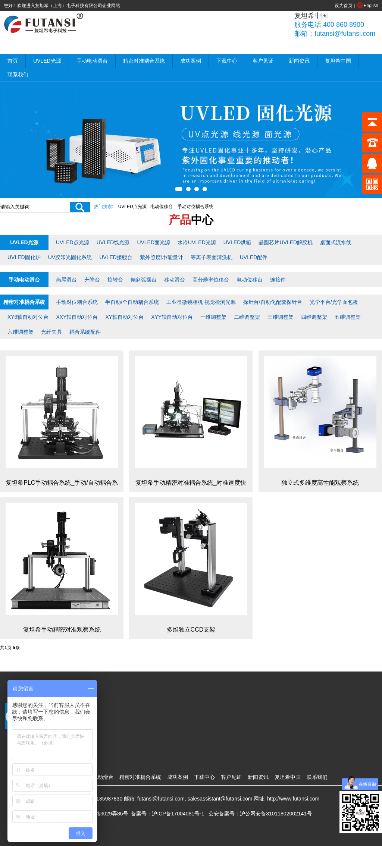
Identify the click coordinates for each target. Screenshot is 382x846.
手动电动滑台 (92, 61)
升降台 (92, 280)
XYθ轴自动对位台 (27, 317)
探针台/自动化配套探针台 (272, 302)
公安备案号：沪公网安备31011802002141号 (260, 814)
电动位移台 (161, 206)
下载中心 (226, 61)
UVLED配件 (254, 257)
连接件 (278, 280)
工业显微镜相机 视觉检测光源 (201, 302)
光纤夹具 (51, 332)
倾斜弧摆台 (144, 280)
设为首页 (344, 5)
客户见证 (263, 61)
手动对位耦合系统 (195, 206)
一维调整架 (213, 317)
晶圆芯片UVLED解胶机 (286, 242)
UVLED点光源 (132, 206)
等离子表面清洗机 (211, 257)
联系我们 (17, 75)
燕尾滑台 (66, 280)
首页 (12, 61)
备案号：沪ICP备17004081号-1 (167, 814)
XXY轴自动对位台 (77, 317)
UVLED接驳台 (115, 257)
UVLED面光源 (153, 242)
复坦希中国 (338, 61)
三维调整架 (280, 317)
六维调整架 (20, 332)
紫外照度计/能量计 (161, 257)
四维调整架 (314, 317)
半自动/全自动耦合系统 (132, 302)
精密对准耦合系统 (144, 61)
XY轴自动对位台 (124, 317)
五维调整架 (348, 317)
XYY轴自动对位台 (172, 317)
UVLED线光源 (113, 242)
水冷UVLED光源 (197, 242)
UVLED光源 (47, 61)
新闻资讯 (299, 61)
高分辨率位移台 (210, 280)
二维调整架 (247, 317)
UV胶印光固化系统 (70, 257)
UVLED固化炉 (24, 257)
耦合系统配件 (85, 332)
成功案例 (190, 61)
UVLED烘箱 (237, 242)
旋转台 (115, 280)
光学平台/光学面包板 (334, 302)
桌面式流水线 (335, 242)
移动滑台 (174, 280)
